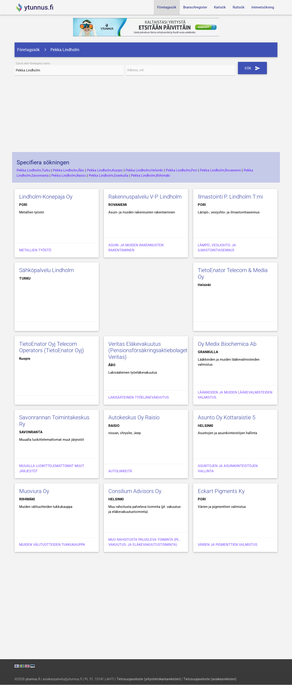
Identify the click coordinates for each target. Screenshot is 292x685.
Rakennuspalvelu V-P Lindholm (145, 197)
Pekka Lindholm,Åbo (68, 170)
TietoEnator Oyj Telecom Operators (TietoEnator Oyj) (51, 347)
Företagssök (166, 7)
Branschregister (195, 7)
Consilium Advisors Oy (134, 491)
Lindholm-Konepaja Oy (45, 197)
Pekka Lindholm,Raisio (68, 175)
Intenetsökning (262, 7)
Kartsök (220, 7)
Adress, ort (135, 70)
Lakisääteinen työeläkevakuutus (138, 398)
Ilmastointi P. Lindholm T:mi (230, 197)
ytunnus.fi (33, 679)
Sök (253, 68)
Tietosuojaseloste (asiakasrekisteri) (209, 679)
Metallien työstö (35, 250)
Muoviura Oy (34, 491)
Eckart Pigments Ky (221, 491)
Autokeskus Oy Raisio (133, 418)
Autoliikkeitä (120, 471)
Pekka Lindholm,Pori (181, 170)
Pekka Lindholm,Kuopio (105, 170)
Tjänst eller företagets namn (33, 63)
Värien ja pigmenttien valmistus (227, 545)
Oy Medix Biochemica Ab (227, 344)
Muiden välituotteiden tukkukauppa (52, 545)
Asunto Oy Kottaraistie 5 (226, 418)
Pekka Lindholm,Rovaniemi (220, 170)
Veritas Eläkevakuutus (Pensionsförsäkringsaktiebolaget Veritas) (148, 350)
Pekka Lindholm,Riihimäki (150, 175)
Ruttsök (239, 7)
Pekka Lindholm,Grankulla (108, 175)
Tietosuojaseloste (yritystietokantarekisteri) (149, 679)
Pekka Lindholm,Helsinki (144, 170)
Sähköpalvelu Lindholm (46, 270)
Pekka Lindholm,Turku (33, 170)
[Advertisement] (146, 116)
